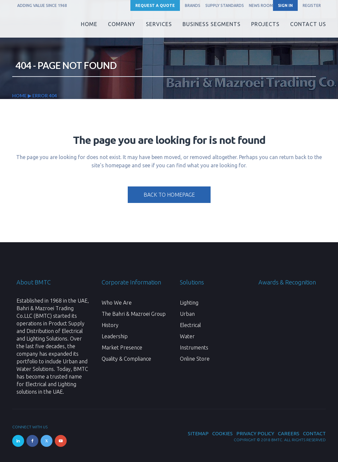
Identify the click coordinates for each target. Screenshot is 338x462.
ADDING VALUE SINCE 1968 (42, 5)
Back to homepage (169, 195)
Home (19, 95)
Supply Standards (224, 5)
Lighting (189, 303)
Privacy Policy (255, 433)
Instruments (194, 347)
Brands (192, 5)
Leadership (115, 336)
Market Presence (122, 347)
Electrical (190, 325)
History (110, 325)
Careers (288, 433)
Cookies (222, 433)
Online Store (195, 359)
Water (187, 336)
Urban (187, 314)
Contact (314, 433)
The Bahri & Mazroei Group (134, 314)
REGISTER (312, 5)
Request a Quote (155, 5)
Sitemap (198, 433)
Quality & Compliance (126, 359)
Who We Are (117, 303)
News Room (261, 5)
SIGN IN (285, 5)
